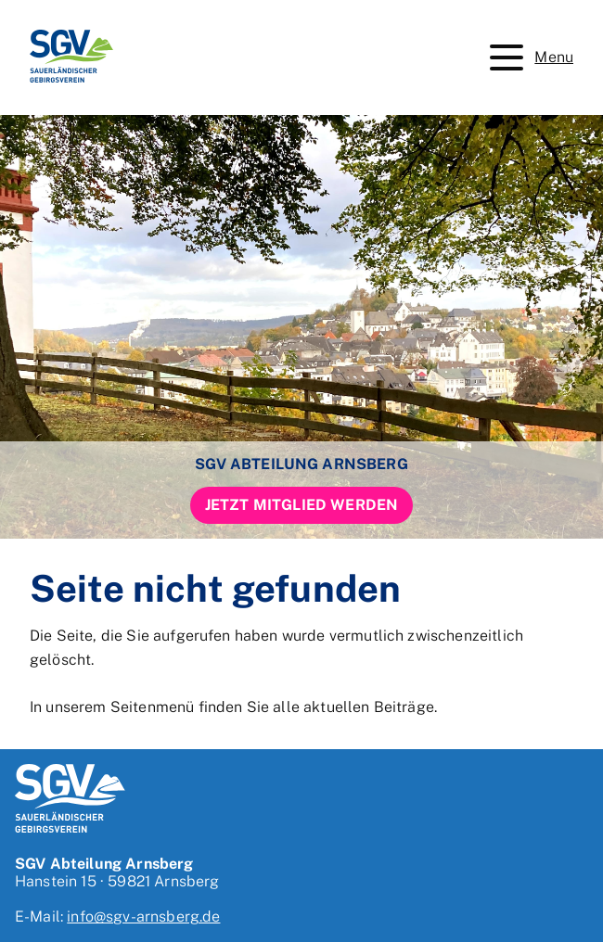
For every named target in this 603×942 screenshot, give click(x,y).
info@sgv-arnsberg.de (143, 916)
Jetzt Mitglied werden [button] (301, 505)
